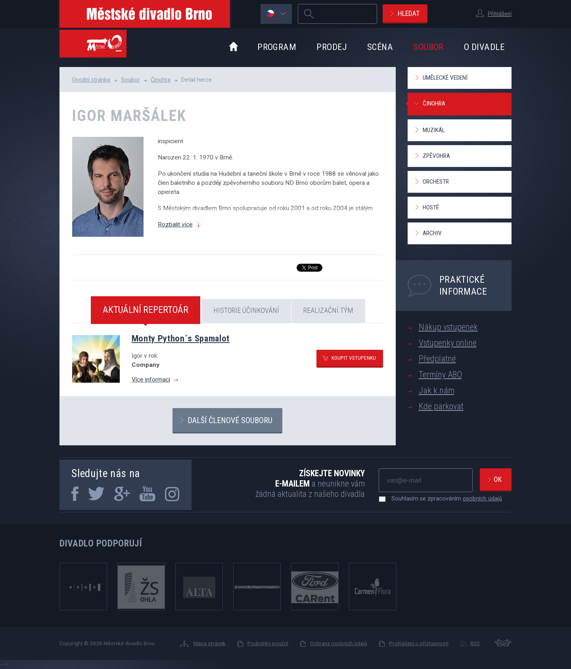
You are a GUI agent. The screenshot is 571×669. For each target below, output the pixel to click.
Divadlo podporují (100, 543)
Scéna (380, 47)
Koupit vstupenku (353, 358)
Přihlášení (500, 13)
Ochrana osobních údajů (338, 643)
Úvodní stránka (91, 80)
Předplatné (437, 359)
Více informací (151, 379)
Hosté (431, 207)
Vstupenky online (448, 343)
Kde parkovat (441, 406)
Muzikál (434, 130)
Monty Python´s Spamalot (181, 338)
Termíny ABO (440, 375)
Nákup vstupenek (448, 327)
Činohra (161, 80)
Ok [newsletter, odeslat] (498, 479)
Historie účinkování (246, 310)
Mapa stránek (210, 643)
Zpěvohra (436, 155)
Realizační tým (328, 310)
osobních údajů (482, 498)
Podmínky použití (267, 643)
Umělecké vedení (445, 77)
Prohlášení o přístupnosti (418, 643)
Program (276, 47)
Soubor (428, 47)
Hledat (409, 13)
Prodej (331, 47)
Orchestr (436, 181)
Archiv (432, 233)
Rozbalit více (175, 224)
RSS (475, 643)
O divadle (484, 47)
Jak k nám (436, 390)
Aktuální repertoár (145, 309)
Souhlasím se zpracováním (442, 498)
